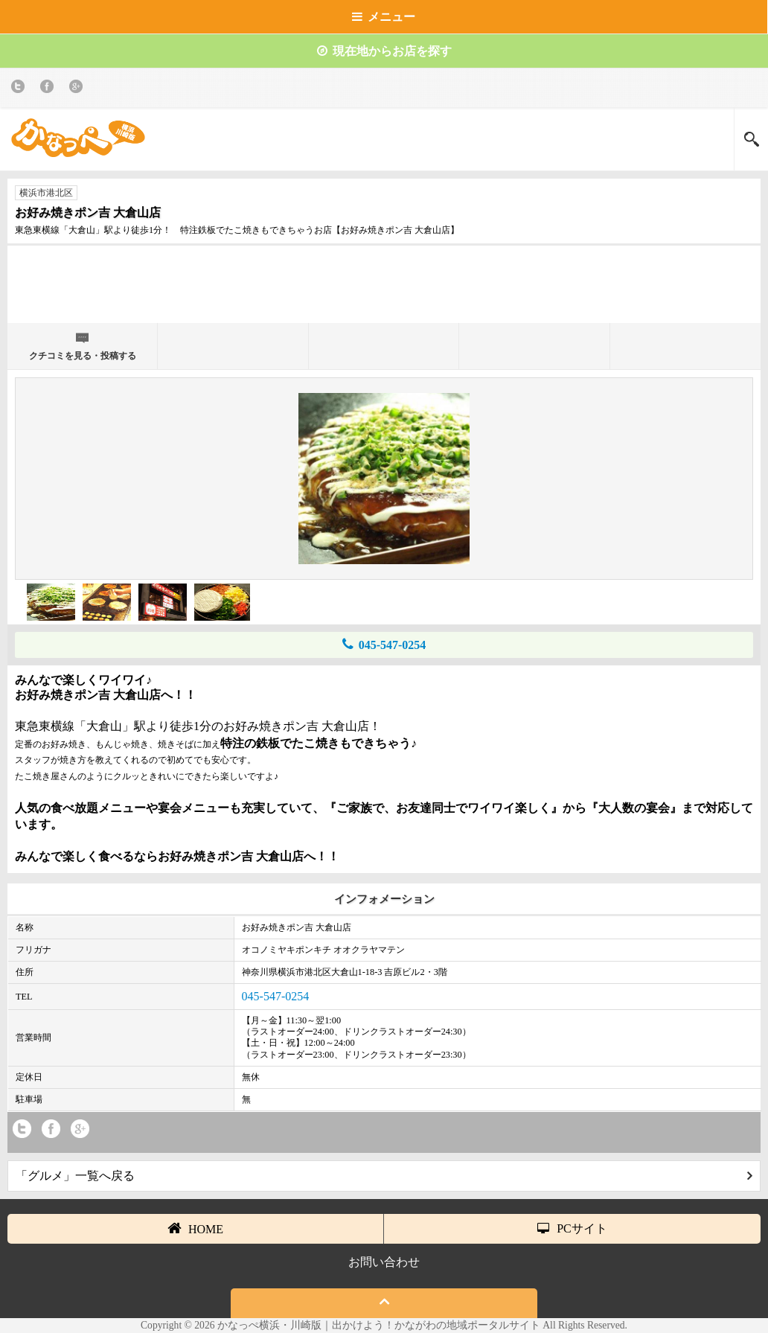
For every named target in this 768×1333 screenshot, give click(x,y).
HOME (195, 1228)
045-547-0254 (384, 644)
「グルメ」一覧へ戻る (384, 1176)
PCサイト (572, 1228)
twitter (20, 89)
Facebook (49, 89)
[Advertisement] (384, 290)
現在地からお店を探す (384, 51)
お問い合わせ (384, 1262)
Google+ (78, 89)
